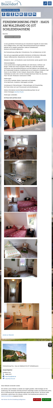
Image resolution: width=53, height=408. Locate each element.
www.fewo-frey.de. (19, 92)
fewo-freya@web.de (10, 376)
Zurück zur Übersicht (8, 335)
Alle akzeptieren (46, 399)
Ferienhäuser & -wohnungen (12, 36)
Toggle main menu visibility (49, 2)
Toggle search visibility (45, 2)
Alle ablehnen (37, 399)
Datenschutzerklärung (7, 396)
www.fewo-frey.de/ (10, 378)
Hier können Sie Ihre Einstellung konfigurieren (13, 399)
